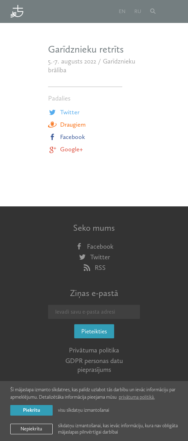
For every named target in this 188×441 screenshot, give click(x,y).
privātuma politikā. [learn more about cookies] (137, 397)
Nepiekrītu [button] (31, 429)
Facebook (66, 137)
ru (137, 11)
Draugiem (67, 124)
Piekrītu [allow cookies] (31, 410)
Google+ (65, 149)
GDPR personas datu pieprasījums (94, 365)
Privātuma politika (94, 350)
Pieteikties (94, 331)
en (122, 11)
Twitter (64, 112)
